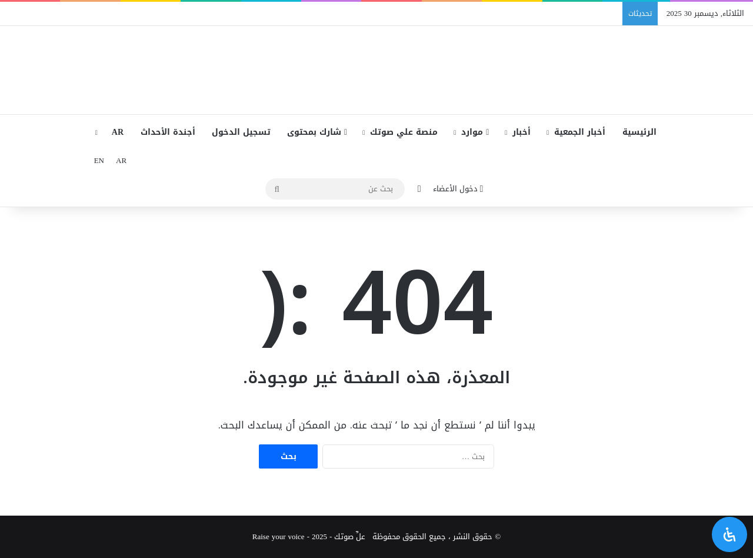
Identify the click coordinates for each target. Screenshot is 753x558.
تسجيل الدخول (241, 132)
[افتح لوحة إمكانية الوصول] (729, 534)
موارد (475, 132)
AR (118, 132)
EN (99, 160)
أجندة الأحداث (168, 132)
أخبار (521, 132)
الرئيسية (639, 132)
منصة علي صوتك (404, 132)
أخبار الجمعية (579, 132)
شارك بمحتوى (317, 132)
